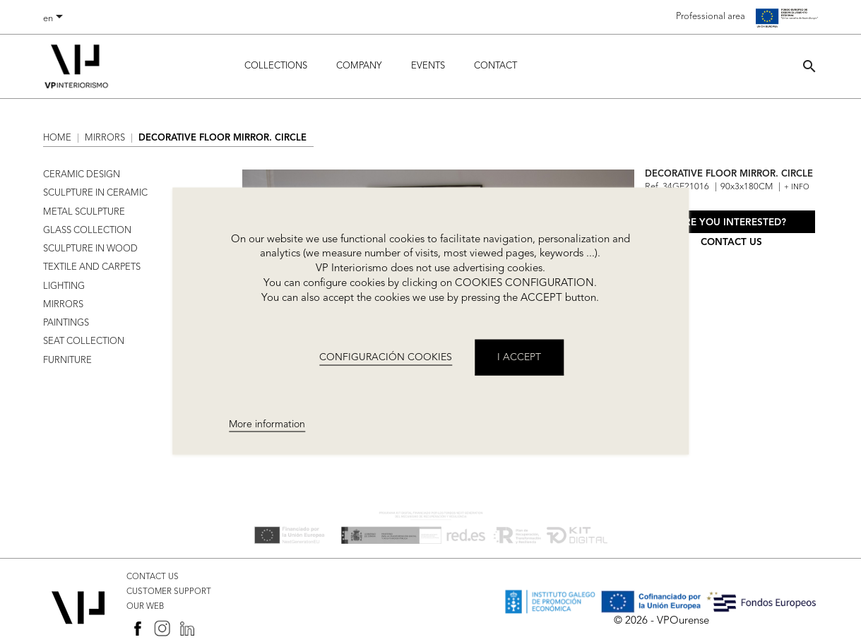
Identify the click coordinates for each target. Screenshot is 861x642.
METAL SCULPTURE (84, 212)
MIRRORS (63, 304)
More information (267, 424)
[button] (809, 66)
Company (358, 66)
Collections (275, 66)
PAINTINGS (66, 323)
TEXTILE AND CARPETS (92, 267)
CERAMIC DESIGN (81, 174)
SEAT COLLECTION (83, 341)
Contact (495, 66)
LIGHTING (64, 286)
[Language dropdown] (55, 19)
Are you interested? (731, 222)
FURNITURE (67, 360)
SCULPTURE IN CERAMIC (95, 193)
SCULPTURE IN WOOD (90, 249)
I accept (519, 357)
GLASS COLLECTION (87, 230)
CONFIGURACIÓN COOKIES (385, 357)
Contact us (731, 242)
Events (428, 66)
